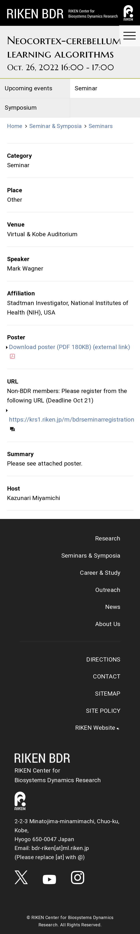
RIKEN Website (95, 727)
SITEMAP (107, 693)
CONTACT (106, 676)
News (112, 606)
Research (107, 538)
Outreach (107, 589)
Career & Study (100, 572)
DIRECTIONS (103, 659)
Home (14, 126)
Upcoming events (28, 88)
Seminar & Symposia (55, 126)
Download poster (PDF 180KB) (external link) (69, 351)
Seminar (86, 88)
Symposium (21, 107)
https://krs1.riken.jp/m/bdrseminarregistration (71, 423)
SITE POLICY (103, 710)
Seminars (101, 126)
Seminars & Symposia (90, 555)
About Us (107, 623)
